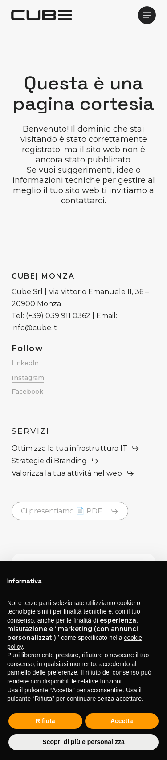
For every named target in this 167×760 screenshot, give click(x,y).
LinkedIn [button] (25, 363)
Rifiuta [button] (45, 720)
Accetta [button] (121, 720)
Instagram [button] (28, 378)
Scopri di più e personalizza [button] (83, 741)
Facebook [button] (27, 392)
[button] (147, 15)
